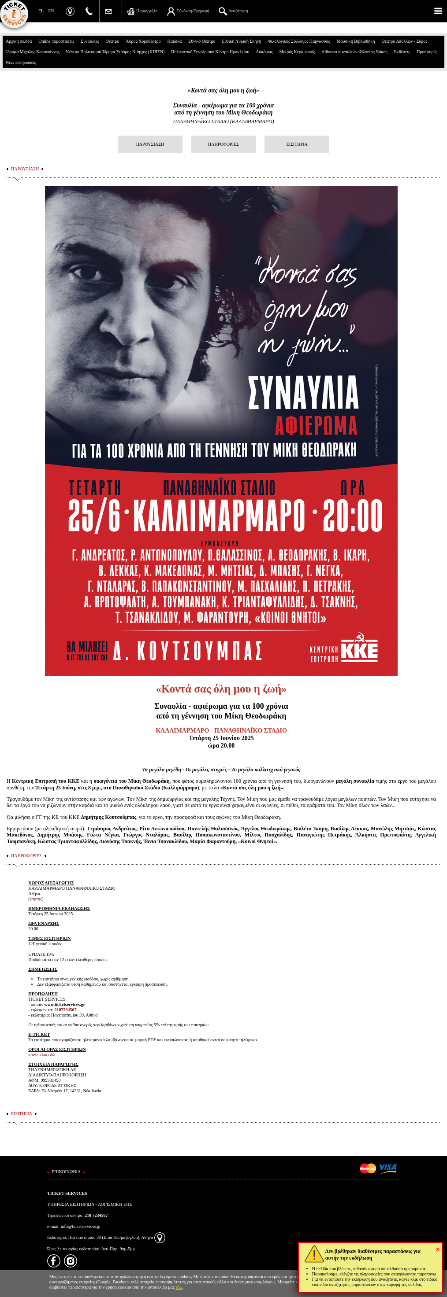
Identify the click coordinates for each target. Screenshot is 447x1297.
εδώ (179, 1287)
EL (41, 10)
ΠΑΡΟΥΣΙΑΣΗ (150, 144)
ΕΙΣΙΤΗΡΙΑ (297, 144)
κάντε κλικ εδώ (41, 1054)
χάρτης (36, 898)
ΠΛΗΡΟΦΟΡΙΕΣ (223, 144)
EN (51, 10)
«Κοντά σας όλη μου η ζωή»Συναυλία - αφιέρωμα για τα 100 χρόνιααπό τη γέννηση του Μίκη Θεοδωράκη (223, 101)
